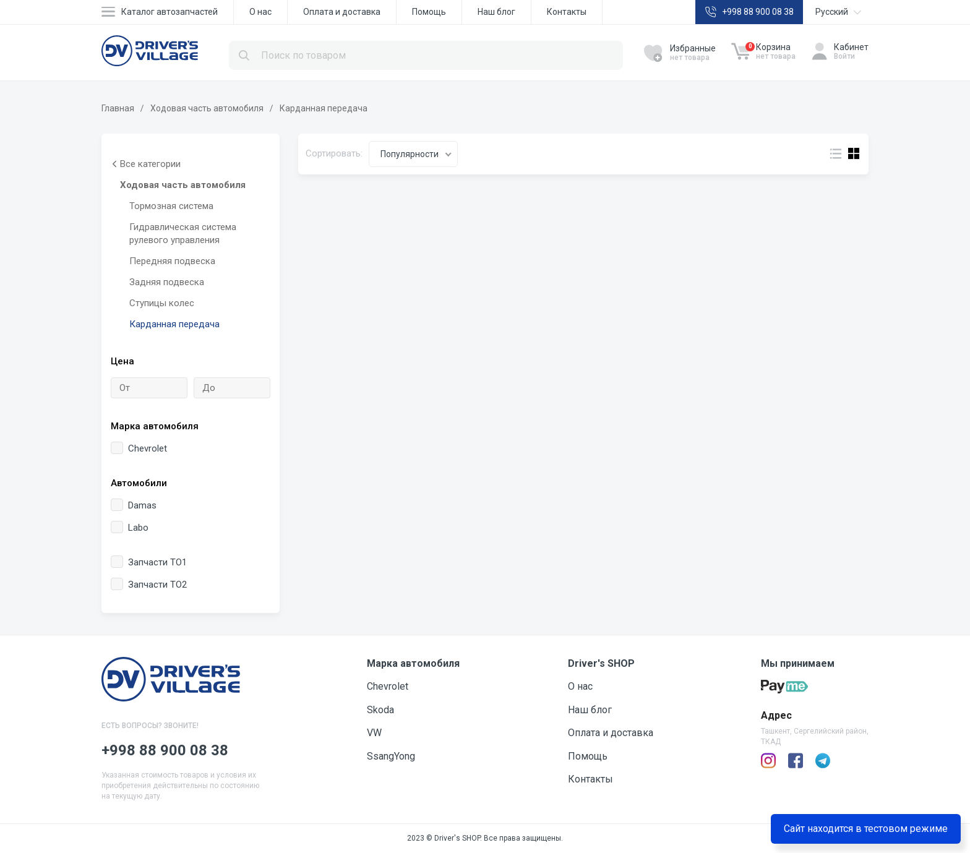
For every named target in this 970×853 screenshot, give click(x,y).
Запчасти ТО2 (149, 584)
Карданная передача (174, 324)
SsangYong (391, 756)
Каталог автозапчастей (169, 12)
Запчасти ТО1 (149, 562)
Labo (129, 527)
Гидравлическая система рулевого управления (182, 233)
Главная (117, 108)
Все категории (146, 164)
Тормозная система (171, 206)
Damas (134, 505)
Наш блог (496, 12)
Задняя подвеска (166, 282)
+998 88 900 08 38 (758, 12)
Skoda (380, 710)
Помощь (429, 12)
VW (374, 733)
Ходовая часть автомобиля (207, 108)
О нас (260, 12)
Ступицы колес (161, 303)
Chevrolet (139, 448)
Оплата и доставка (341, 12)
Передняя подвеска (172, 261)
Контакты (566, 12)
